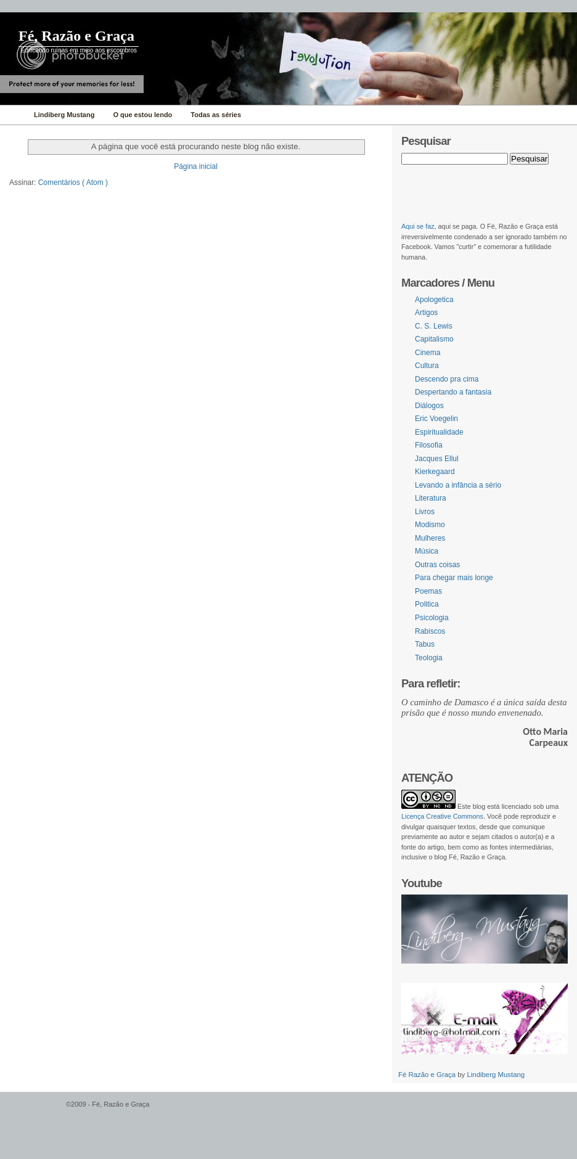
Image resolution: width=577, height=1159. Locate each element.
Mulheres (430, 538)
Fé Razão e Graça (427, 1074)
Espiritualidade (439, 432)
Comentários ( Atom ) (73, 182)
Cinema (427, 352)
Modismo (430, 524)
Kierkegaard (435, 471)
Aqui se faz (418, 226)
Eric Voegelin (436, 418)
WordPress (31, 1110)
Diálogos (429, 405)
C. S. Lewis (433, 326)
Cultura (427, 365)
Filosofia (429, 445)
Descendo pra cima (446, 379)
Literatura (430, 498)
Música (426, 551)
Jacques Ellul (437, 458)
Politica (427, 604)
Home (14, 115)
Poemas (428, 591)
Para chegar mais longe (454, 577)
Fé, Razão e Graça (76, 36)
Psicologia (432, 617)
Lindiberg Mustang (496, 1074)
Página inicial (196, 166)
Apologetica (434, 299)
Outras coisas (437, 564)
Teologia (429, 657)
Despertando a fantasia (453, 392)
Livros (425, 511)
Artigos (426, 312)
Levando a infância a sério (458, 485)
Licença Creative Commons (442, 816)
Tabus (425, 644)
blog (479, 806)
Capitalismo (434, 339)
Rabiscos (430, 631)
